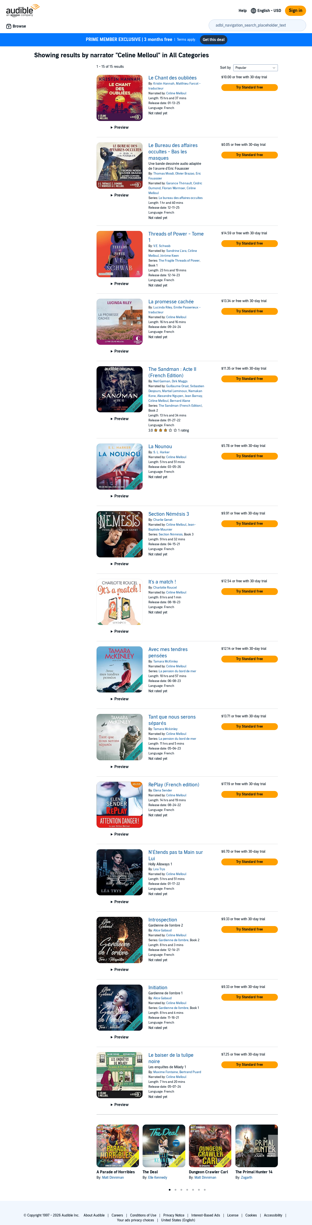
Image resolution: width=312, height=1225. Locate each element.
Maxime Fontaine (165, 1072)
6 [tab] (198, 1189)
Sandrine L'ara (176, 251)
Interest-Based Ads (205, 1215)
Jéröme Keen (169, 256)
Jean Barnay (193, 396)
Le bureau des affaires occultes (181, 198)
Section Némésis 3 (168, 514)
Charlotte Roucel (165, 588)
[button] (249, 87)
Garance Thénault (179, 183)
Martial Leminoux (174, 391)
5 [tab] (193, 1189)
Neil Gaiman (161, 381)
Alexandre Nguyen (170, 396)
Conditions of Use (143, 1215)
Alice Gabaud (162, 930)
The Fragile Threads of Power (179, 261)
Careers (117, 1215)
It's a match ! (162, 582)
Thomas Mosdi (163, 174)
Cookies (251, 1215)
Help (243, 10)
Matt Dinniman (113, 1178)
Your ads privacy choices (135, 1220)
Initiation (157, 988)
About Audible (94, 1215)
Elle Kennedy (157, 1178)
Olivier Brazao (184, 174)
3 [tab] (181, 1189)
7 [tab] (204, 1189)
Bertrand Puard (190, 1072)
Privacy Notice (173, 1215)
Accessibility (273, 1215)
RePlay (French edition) (173, 785)
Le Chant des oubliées (172, 78)
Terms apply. (141, 40)
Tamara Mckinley (165, 729)
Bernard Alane (180, 401)
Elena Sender (162, 790)
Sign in (295, 10)
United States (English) (178, 1220)
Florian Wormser (173, 188)
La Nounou (160, 447)
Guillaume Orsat (177, 386)
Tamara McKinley (165, 661)
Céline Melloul (176, 93)
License (232, 1215)
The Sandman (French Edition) (180, 406)
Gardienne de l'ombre (173, 940)
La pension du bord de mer (177, 671)
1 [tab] (169, 1189)
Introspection (162, 920)
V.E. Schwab (161, 246)
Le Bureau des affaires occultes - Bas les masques (173, 152)
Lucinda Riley (162, 307)
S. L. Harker (161, 452)
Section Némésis (170, 534)
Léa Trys (159, 869)
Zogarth (246, 1178)
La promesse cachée (171, 302)
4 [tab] (187, 1189)
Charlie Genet (162, 520)
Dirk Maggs (179, 381)
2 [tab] (175, 1189)
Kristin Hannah (164, 84)
